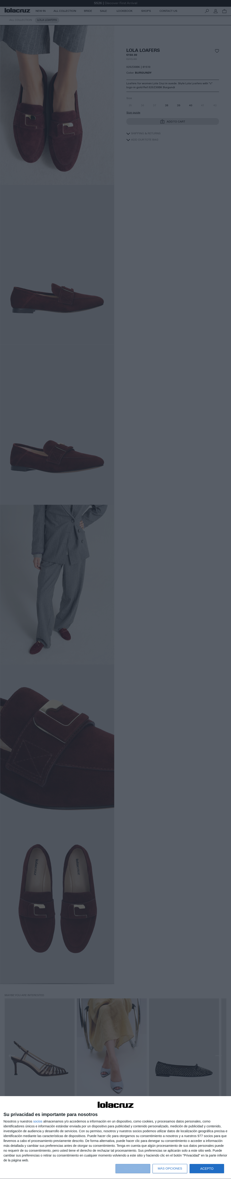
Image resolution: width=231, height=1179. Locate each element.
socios (37, 1121)
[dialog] (115, 1137)
